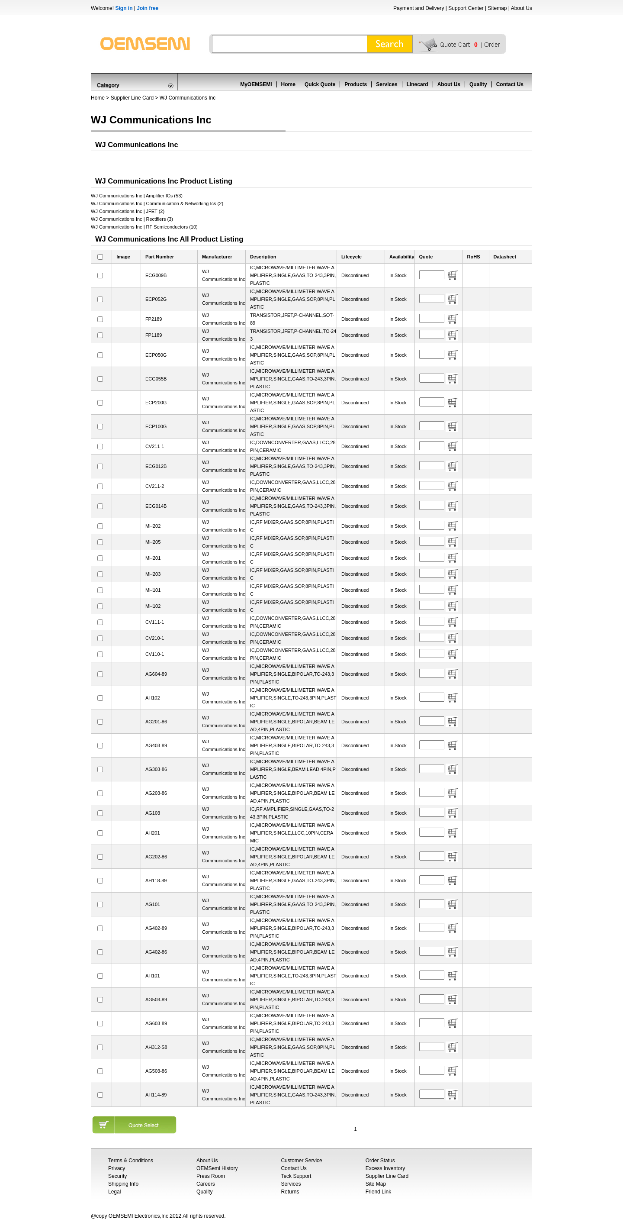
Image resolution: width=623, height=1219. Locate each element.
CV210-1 (154, 638)
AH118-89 (156, 880)
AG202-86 (156, 856)
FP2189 (153, 319)
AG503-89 (156, 999)
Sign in (123, 8)
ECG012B (156, 466)
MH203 (153, 574)
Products (355, 84)
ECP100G (156, 426)
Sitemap (497, 8)
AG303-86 (156, 769)
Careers (205, 1184)
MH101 (153, 590)
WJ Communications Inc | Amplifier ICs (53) (137, 195)
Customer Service (301, 1161)
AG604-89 (156, 674)
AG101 (152, 904)
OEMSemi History (217, 1168)
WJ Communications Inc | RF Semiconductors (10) (144, 226)
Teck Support (296, 1176)
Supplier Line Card (132, 98)
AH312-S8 (156, 1047)
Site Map (376, 1184)
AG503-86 (156, 1071)
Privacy (116, 1168)
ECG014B (156, 506)
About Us (521, 8)
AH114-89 (156, 1094)
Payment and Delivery (418, 8)
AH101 (152, 975)
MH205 (153, 542)
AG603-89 (156, 1023)
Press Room (210, 1176)
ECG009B (156, 275)
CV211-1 (154, 446)
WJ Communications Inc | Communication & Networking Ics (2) (157, 203)
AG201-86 (156, 721)
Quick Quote (320, 84)
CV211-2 (154, 486)
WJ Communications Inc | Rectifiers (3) (132, 219)
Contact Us (509, 84)
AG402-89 (156, 928)
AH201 (152, 832)
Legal (114, 1192)
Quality (478, 84)
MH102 (153, 606)
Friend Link (378, 1192)
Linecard (417, 84)
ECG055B (156, 378)
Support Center (465, 8)
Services (386, 84)
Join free (147, 8)
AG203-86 (156, 793)
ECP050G (156, 355)
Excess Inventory (385, 1168)
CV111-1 (154, 622)
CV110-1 (154, 654)
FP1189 (153, 335)
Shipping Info (123, 1184)
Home (288, 84)
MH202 (153, 526)
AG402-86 (156, 952)
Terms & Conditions (130, 1161)
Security (117, 1176)
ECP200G (156, 402)
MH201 (153, 558)
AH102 (152, 697)
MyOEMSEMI (256, 84)
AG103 (152, 813)
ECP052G (156, 299)
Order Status (380, 1161)
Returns (290, 1192)
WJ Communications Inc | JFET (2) (127, 211)
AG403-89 (156, 745)
